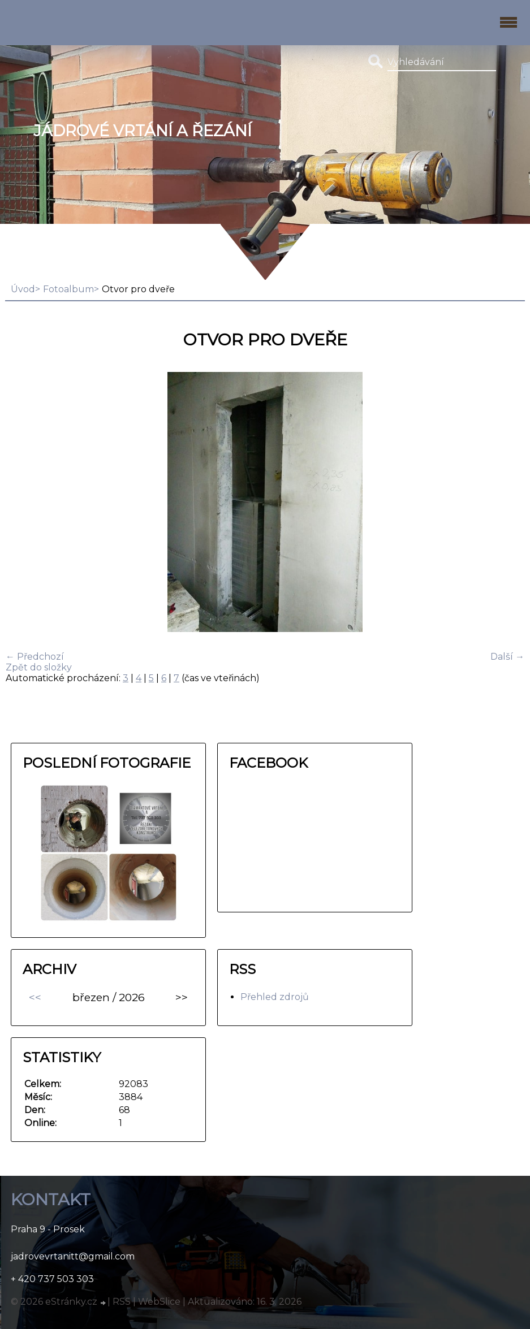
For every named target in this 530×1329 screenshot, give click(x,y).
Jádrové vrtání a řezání (142, 131)
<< (35, 997)
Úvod (23, 289)
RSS (122, 1301)
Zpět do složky (39, 667)
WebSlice (159, 1301)
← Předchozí (35, 656)
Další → (507, 656)
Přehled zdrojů (274, 997)
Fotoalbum (68, 289)
